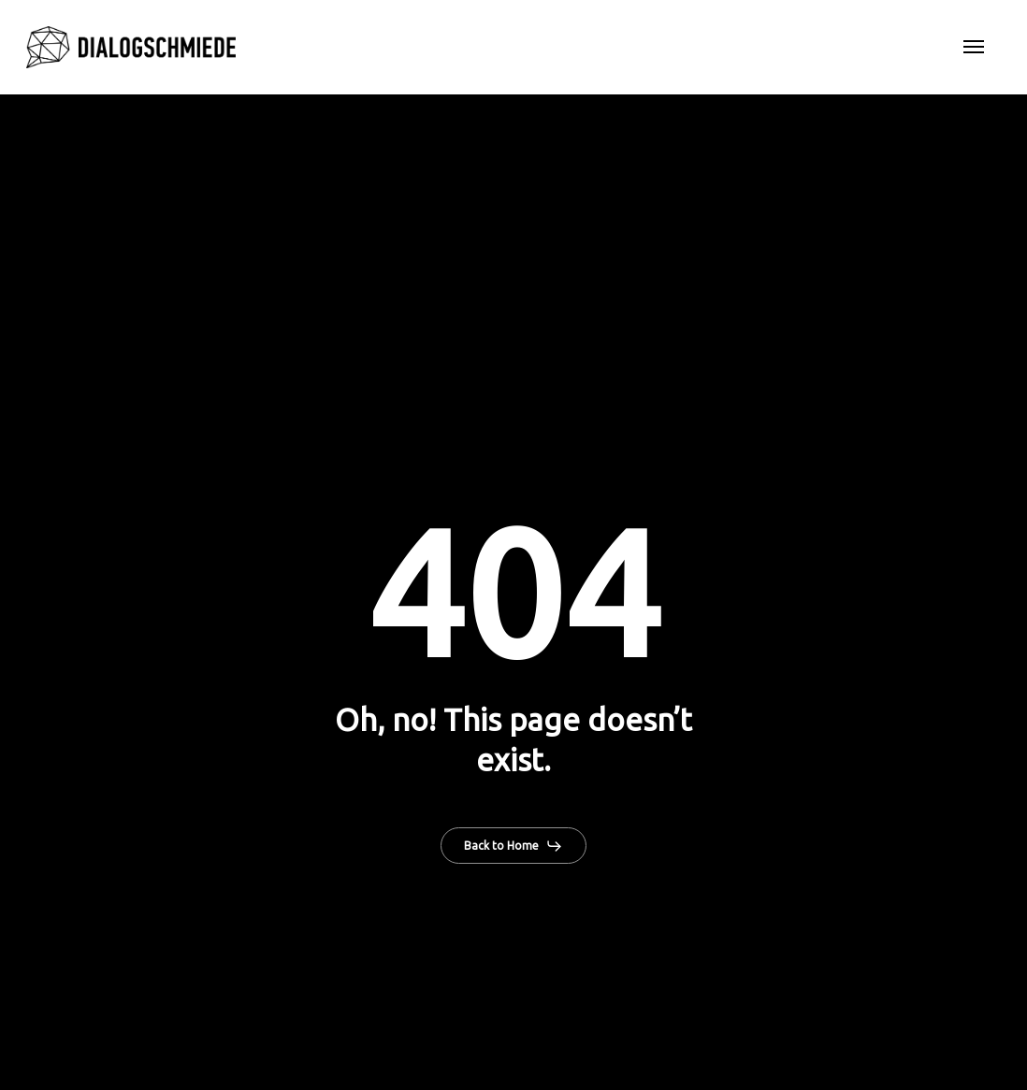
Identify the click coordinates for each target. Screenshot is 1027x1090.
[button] (974, 47)
